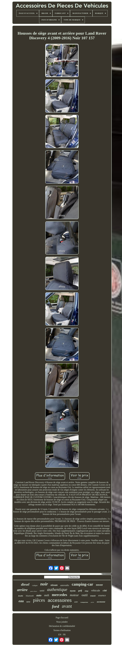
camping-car (82, 584)
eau (21, 601)
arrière (22, 590)
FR (64, 634)
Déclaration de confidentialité (62, 626)
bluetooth (30, 596)
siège (86, 591)
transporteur (84, 602)
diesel (25, 584)
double (20, 596)
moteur (74, 595)
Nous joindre (62, 622)
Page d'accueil (62, 617)
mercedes (59, 595)
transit (92, 596)
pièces (39, 600)
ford (55, 606)
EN (59, 634)
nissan (54, 585)
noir (44, 583)
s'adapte (35, 585)
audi (46, 595)
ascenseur (101, 602)
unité (42, 590)
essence (102, 595)
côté (105, 590)
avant (67, 606)
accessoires (60, 600)
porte (92, 602)
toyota (72, 591)
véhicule (95, 590)
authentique (57, 589)
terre (28, 602)
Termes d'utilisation (62, 630)
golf (80, 590)
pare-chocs (33, 591)
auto (38, 595)
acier (76, 602)
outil (85, 595)
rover (99, 584)
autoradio (64, 585)
